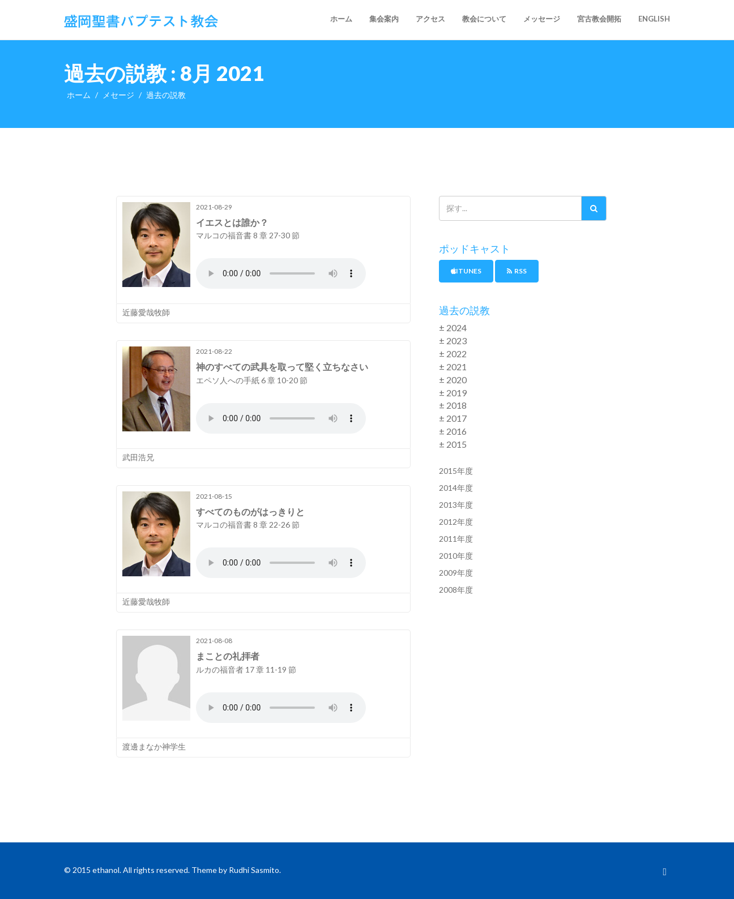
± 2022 (453, 353)
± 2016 (453, 431)
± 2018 (453, 405)
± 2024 (453, 327)
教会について (484, 18)
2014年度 (456, 488)
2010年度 (456, 555)
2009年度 (456, 572)
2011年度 (456, 538)
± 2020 (453, 379)
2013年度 (456, 505)
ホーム (341, 18)
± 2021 (453, 366)
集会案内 (384, 18)
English (654, 18)
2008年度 (456, 589)
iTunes (466, 271)
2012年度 (456, 521)
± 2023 (453, 340)
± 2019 (453, 392)
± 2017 (453, 418)
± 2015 (453, 444)
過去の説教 (166, 95)
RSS (517, 271)
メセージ (118, 95)
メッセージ (541, 18)
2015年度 (456, 471)
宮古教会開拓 (599, 18)
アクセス (430, 18)
